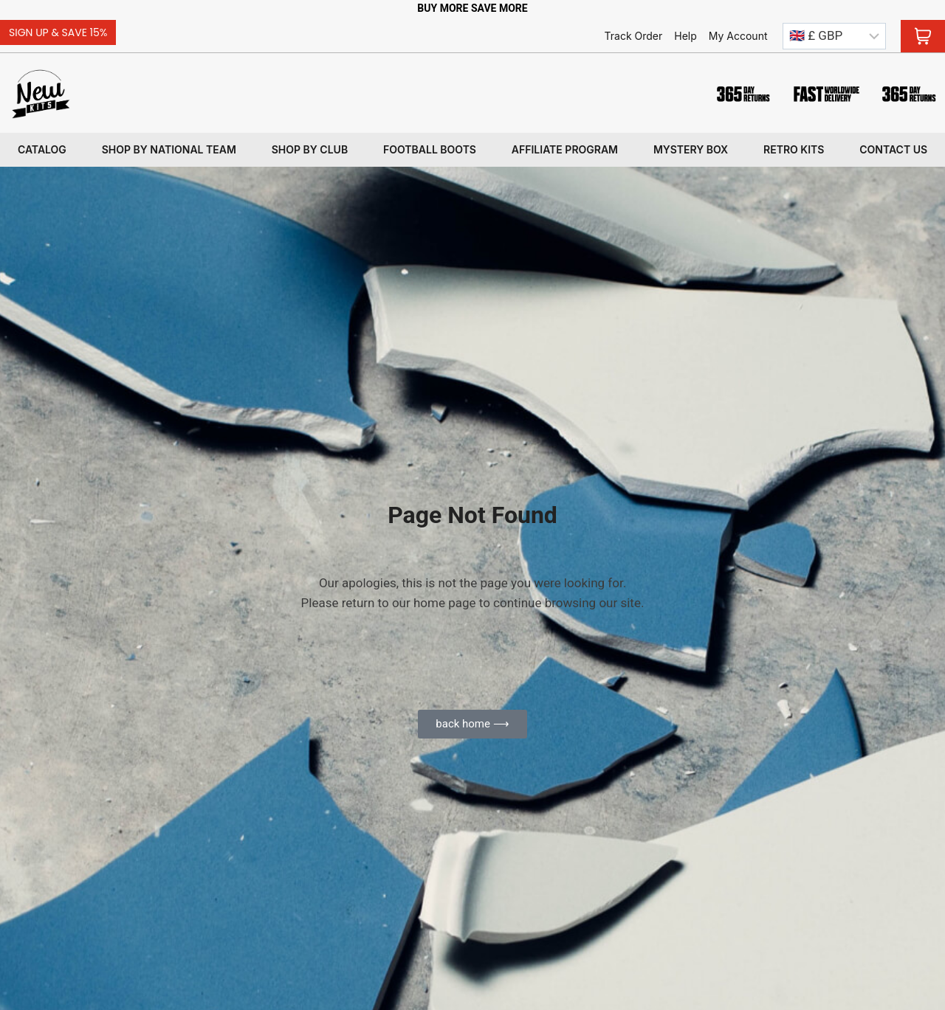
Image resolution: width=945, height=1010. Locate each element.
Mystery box (690, 149)
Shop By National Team (169, 149)
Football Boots (429, 149)
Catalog (42, 149)
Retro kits (793, 149)
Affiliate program (565, 149)
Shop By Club (310, 149)
